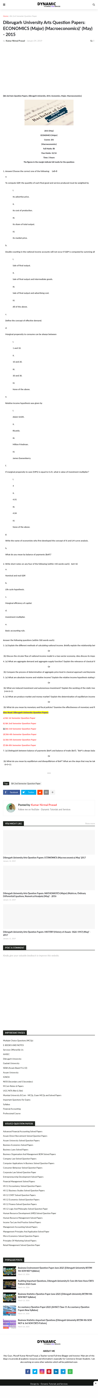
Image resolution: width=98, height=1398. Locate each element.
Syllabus (6, 1104)
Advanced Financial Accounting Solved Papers (22, 1131)
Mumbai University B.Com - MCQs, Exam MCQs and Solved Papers (32, 1095)
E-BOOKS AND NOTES (13, 1045)
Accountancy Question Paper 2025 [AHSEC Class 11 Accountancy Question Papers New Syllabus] (53, 1308)
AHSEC (6, 1054)
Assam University (11, 1072)
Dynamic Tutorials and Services (54, 1384)
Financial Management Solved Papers (19, 1181)
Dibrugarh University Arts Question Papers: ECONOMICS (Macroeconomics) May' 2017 (44, 857)
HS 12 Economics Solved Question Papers (21, 1199)
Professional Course (12, 1113)
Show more (90, 823)
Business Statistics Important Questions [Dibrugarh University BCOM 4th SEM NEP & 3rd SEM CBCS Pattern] (55, 1321)
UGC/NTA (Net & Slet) (13, 1090)
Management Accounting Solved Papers (20, 1227)
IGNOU (6, 1077)
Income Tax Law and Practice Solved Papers (22, 1222)
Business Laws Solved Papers (15, 1149)
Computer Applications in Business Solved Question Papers (28, 1163)
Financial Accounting (12, 1109)
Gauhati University (11, 1063)
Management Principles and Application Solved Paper (26, 1231)
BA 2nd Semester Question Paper (23, 16)
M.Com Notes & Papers (13, 1086)
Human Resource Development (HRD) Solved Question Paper (29, 1213)
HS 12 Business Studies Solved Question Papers (24, 1190)
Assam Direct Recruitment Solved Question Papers (25, 1136)
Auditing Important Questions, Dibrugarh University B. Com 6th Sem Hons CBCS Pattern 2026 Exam (56, 1282)
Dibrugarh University (12, 1059)
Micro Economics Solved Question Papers (21, 1236)
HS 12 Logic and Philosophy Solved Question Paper (25, 1209)
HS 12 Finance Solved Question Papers (20, 1204)
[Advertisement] (49, 67)
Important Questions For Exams (16, 1100)
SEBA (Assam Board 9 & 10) (15, 1068)
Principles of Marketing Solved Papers (19, 1240)
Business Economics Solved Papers (18, 1145)
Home (5, 16)
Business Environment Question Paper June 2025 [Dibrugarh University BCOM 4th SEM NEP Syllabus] (55, 1269)
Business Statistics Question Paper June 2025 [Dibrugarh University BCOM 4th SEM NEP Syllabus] (55, 1295)
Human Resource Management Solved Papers (23, 1218)
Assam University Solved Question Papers (21, 1140)
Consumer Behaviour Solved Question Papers (22, 1168)
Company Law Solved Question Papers (19, 1158)
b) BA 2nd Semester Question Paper (19, 723)
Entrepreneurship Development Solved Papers (23, 1177)
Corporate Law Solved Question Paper (19, 1172)
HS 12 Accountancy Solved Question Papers (22, 1186)
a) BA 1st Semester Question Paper (19, 718)
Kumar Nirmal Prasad (44, 804)
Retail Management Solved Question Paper (21, 1245)
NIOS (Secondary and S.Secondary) (18, 1081)
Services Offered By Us (13, 1050)
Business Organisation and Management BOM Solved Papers (29, 1154)
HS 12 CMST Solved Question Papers (19, 1195)
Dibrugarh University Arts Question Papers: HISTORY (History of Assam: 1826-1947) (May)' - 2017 (46, 933)
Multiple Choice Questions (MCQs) (18, 1040)
